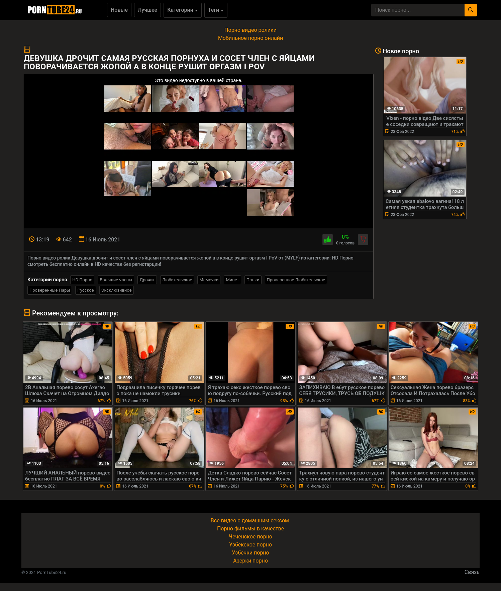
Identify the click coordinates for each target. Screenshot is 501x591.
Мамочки (208, 279)
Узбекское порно (250, 544)
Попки (253, 279)
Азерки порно (250, 561)
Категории (182, 10)
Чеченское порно (250, 536)
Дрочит (147, 279)
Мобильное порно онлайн (250, 38)
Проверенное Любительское (296, 279)
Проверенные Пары (49, 290)
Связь (472, 572)
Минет (232, 279)
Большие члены (116, 279)
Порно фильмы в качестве (250, 528)
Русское (85, 290)
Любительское (177, 279)
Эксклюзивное (116, 290)
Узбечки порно (250, 552)
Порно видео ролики (250, 30)
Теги (216, 10)
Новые (119, 10)
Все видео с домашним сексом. (250, 520)
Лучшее (147, 10)
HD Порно (82, 279)
